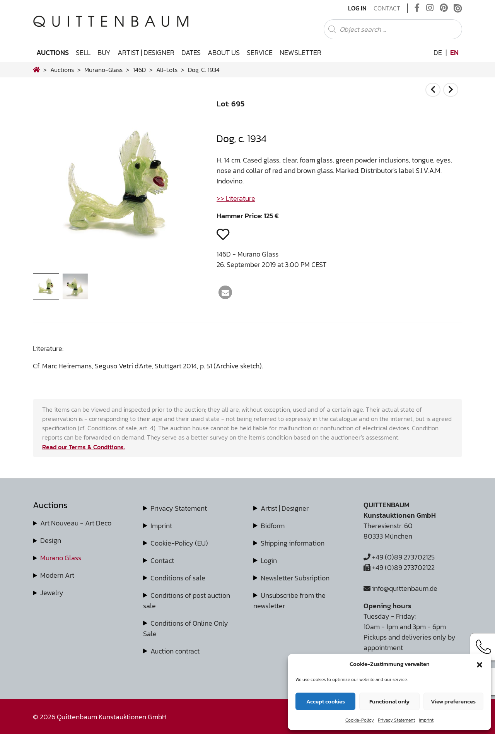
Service (260, 52)
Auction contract (175, 651)
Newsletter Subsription (295, 578)
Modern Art (57, 575)
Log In (357, 8)
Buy (104, 52)
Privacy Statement (396, 720)
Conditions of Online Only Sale (185, 628)
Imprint (426, 720)
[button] (479, 664)
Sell (83, 52)
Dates (191, 52)
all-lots (167, 69)
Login (269, 560)
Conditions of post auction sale (186, 600)
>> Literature (236, 198)
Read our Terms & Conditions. (83, 447)
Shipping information (292, 543)
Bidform (273, 525)
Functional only (389, 701)
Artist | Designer (146, 52)
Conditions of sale (177, 578)
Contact (387, 8)
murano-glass (103, 69)
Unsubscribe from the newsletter (289, 600)
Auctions (52, 52)
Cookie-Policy (359, 720)
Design (50, 540)
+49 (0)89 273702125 (399, 557)
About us (224, 52)
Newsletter (300, 52)
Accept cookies (325, 701)
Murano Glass (60, 558)
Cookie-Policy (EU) (179, 543)
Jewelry (51, 592)
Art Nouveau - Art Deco (75, 523)
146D (139, 69)
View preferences (453, 701)
